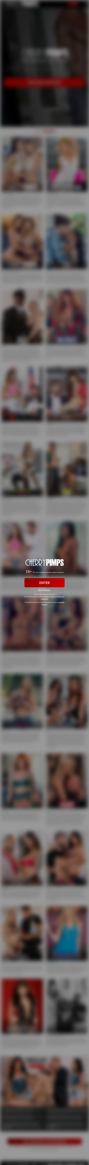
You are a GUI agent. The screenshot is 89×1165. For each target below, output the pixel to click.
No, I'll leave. (44, 590)
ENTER (44, 583)
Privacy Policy (49, 596)
